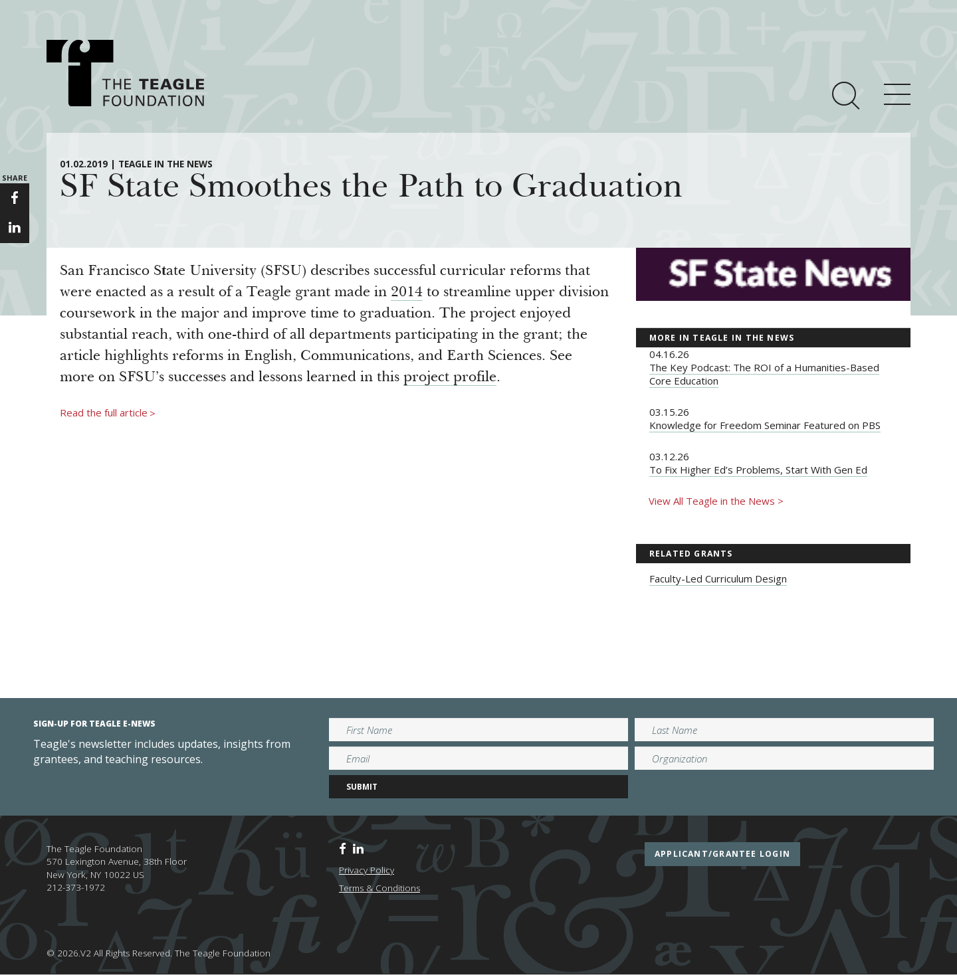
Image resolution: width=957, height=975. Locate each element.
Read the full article (108, 413)
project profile (449, 378)
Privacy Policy (366, 870)
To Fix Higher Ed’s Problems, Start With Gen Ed (758, 469)
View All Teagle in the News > (716, 500)
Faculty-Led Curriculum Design (718, 578)
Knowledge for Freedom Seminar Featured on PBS (765, 425)
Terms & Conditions (379, 888)
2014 (407, 293)
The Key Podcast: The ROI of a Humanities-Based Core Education (764, 374)
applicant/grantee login (722, 853)
